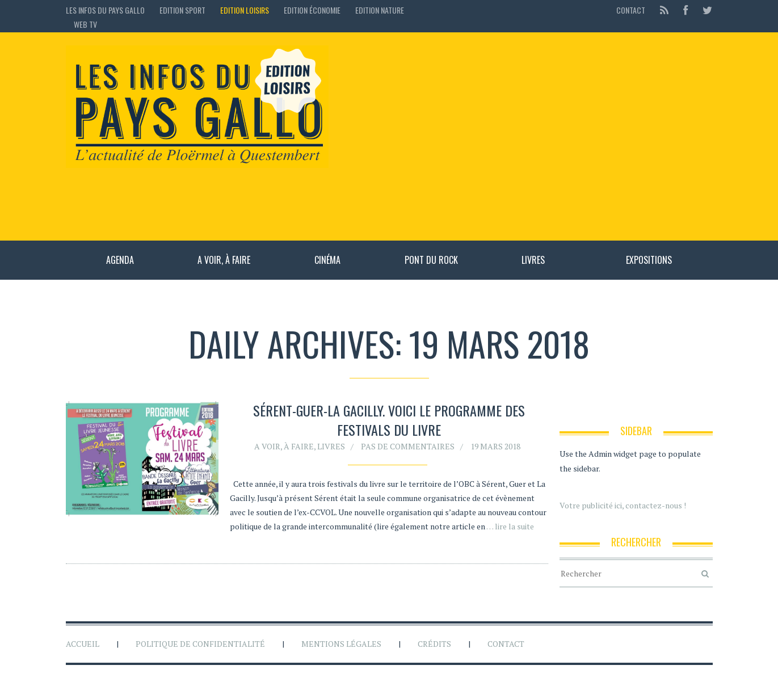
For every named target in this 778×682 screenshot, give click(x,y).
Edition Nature (379, 10)
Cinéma (327, 260)
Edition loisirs (244, 10)
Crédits (434, 643)
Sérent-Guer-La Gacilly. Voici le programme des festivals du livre (389, 420)
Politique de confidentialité (200, 643)
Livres (533, 260)
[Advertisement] (526, 136)
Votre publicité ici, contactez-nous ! (623, 505)
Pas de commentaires (408, 446)
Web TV (85, 24)
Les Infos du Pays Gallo (105, 10)
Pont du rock (431, 260)
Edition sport (182, 10)
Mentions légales (341, 643)
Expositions (649, 260)
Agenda (120, 260)
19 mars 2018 (495, 446)
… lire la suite (510, 526)
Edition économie (312, 10)
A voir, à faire (223, 260)
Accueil (82, 643)
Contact (630, 10)
